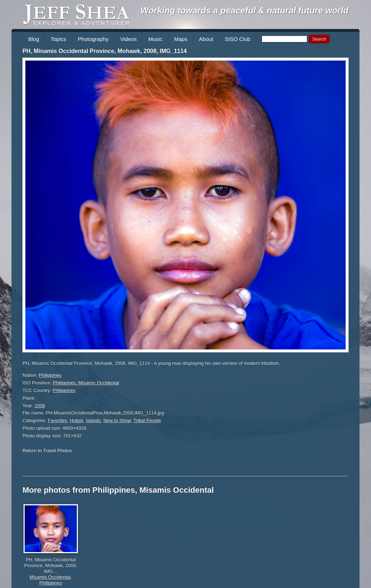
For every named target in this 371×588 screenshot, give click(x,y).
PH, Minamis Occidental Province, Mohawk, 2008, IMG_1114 (104, 51)
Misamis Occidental (50, 577)
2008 (40, 405)
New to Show (117, 420)
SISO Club (237, 39)
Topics (58, 39)
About (206, 39)
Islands (93, 420)
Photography (93, 39)
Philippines (50, 375)
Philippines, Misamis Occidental (86, 382)
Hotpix (76, 420)
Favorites (57, 420)
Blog (33, 39)
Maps (180, 39)
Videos (128, 39)
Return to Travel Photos (47, 450)
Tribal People (147, 420)
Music (155, 39)
